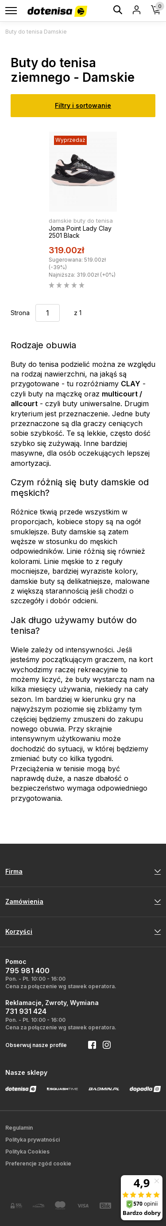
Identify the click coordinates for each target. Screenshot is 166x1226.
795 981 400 (27, 970)
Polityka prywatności (32, 1139)
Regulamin (19, 1127)
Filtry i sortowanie (83, 105)
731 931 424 (25, 1011)
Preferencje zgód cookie (38, 1163)
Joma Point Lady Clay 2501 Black (80, 232)
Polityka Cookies (27, 1151)
